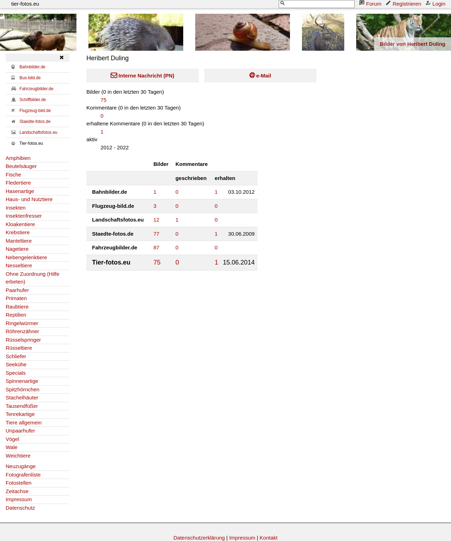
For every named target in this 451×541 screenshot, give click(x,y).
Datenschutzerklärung (199, 538)
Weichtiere (18, 456)
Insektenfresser (24, 216)
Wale (12, 447)
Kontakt (269, 538)
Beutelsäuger (21, 166)
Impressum (19, 499)
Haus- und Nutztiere (29, 199)
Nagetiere (17, 249)
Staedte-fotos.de (34, 121)
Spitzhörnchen (22, 389)
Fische (13, 175)
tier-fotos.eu (25, 4)
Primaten (16, 298)
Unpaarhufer (20, 431)
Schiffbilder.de (32, 99)
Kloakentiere (20, 224)
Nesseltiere (19, 265)
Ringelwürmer (22, 323)
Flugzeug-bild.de (35, 110)
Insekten (16, 208)
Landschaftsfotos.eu (38, 132)
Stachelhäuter (22, 397)
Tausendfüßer (22, 406)
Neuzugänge (21, 466)
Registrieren (404, 3)
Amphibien (18, 158)
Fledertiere (18, 183)
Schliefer (16, 356)
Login (436, 3)
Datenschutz (20, 508)
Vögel (12, 439)
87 (157, 247)
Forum (370, 3)
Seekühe (16, 364)
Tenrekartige (20, 414)
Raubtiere (17, 307)
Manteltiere (19, 241)
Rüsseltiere (19, 348)
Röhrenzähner (22, 331)
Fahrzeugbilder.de (36, 88)
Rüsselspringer (23, 340)
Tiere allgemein (24, 422)
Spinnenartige (22, 381)
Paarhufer (17, 290)
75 (103, 100)
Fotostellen (18, 483)
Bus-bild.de (30, 77)
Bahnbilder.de (32, 66)
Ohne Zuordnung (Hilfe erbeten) (33, 278)
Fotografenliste (23, 475)
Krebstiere (18, 232)
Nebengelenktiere (26, 257)
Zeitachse (17, 491)
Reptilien (16, 315)
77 (157, 234)
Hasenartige (20, 191)
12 (157, 220)
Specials (16, 373)
